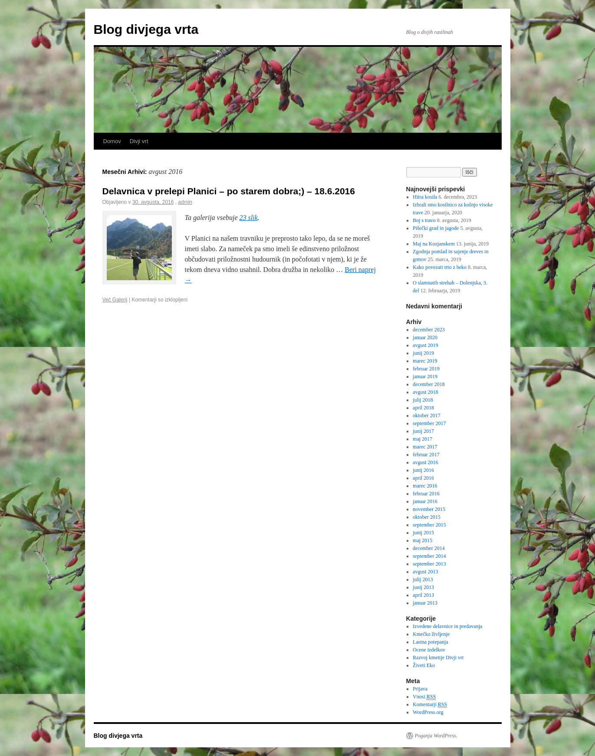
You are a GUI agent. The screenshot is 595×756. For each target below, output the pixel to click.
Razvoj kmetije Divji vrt (438, 658)
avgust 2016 (425, 462)
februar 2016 (426, 494)
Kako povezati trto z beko (440, 267)
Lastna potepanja (430, 642)
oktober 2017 (426, 415)
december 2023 (429, 330)
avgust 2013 (425, 572)
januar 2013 (425, 603)
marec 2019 (425, 361)
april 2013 (423, 595)
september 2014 (429, 556)
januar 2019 (425, 376)
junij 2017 (423, 431)
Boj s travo (424, 220)
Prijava (420, 689)
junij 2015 (423, 533)
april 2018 (423, 408)
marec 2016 (425, 486)
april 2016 (423, 478)
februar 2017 (426, 455)
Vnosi (424, 697)
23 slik (249, 217)
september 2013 (429, 564)
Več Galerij (115, 300)
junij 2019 (423, 353)
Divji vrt (139, 141)
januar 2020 (425, 337)
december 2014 (429, 548)
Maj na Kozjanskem (434, 244)
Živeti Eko (424, 665)
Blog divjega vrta (146, 29)
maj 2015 (422, 540)
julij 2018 (423, 400)
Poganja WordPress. (436, 736)
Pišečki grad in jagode (436, 228)
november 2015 (429, 509)
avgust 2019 (425, 345)
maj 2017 (422, 439)
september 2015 (429, 525)
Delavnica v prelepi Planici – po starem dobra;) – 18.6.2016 (228, 191)
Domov (112, 141)
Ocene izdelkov (429, 650)
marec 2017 (425, 447)
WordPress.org (428, 712)
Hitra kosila (425, 197)
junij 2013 (423, 587)
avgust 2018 (425, 392)
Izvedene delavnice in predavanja (447, 626)
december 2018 (429, 384)
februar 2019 (426, 369)
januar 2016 (425, 501)
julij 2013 (423, 579)
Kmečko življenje (431, 634)
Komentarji (430, 704)
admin (185, 202)
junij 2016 (423, 470)
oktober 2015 (426, 517)
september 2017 (429, 423)
